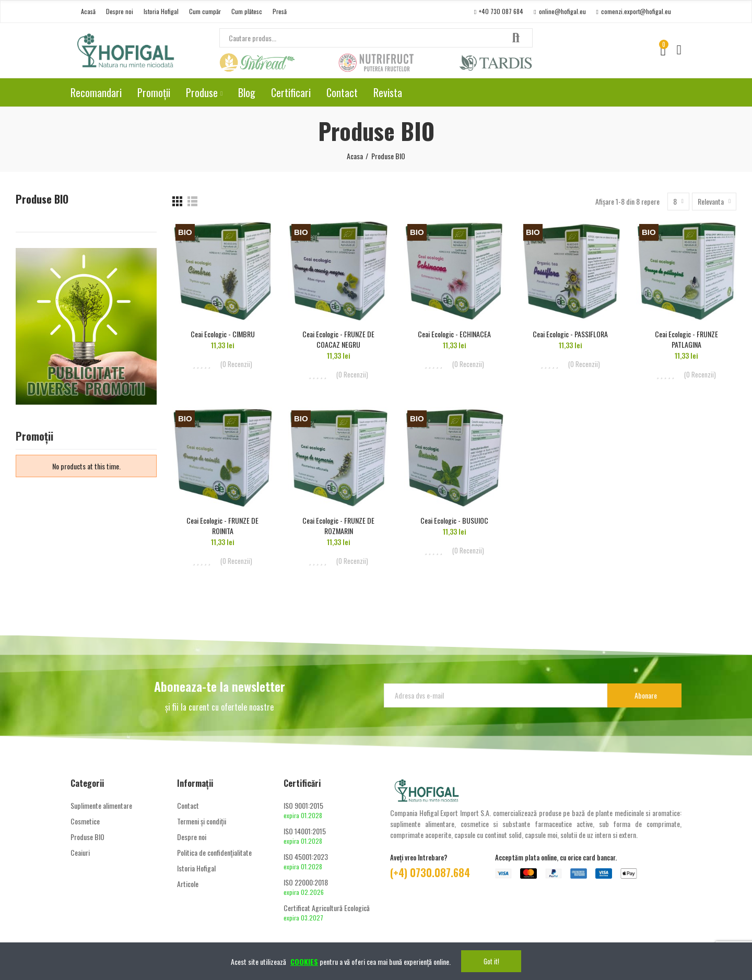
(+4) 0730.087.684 (430, 872)
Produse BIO (42, 199)
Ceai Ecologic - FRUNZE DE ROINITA (222, 525)
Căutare (516, 38)
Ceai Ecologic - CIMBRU (223, 333)
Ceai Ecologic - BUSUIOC (454, 520)
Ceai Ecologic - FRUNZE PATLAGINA (686, 339)
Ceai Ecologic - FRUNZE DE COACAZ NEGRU (338, 339)
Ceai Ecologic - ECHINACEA (454, 333)
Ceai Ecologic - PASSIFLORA (570, 333)
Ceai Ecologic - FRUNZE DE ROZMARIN (338, 525)
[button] (88, 11)
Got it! (491, 961)
